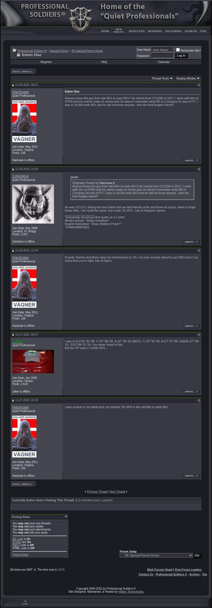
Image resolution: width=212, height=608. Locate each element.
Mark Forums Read (159, 569)
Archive (194, 574)
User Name (144, 49)
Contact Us (146, 574)
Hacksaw (20, 92)
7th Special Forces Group (87, 50)
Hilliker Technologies (131, 591)
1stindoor (20, 176)
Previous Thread (97, 491)
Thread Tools (160, 78)
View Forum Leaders (188, 569)
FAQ (104, 62)
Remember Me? (188, 50)
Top (204, 574)
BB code (18, 539)
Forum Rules (20, 554)
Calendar (164, 62)
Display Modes (186, 78)
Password (143, 55)
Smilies (17, 542)
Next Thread (117, 491)
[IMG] (16, 545)
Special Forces (59, 50)
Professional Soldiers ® (32, 50)
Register (46, 62)
